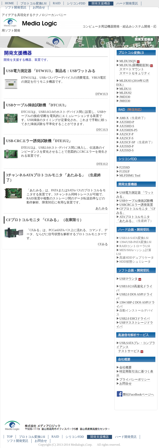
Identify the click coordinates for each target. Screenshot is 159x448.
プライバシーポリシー (134, 379)
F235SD (124, 167)
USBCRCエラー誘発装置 (136, 204)
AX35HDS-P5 (128, 130)
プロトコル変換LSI (33, 3)
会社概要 (125, 367)
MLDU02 (125, 92)
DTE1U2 (102, 164)
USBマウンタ (130, 279)
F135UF (124, 171)
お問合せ (39, 7)
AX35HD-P (126, 122)
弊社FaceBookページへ (135, 394)
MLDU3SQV (129, 61)
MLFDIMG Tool (129, 175)
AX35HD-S (126, 126)
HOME (9, 3)
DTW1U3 (101, 94)
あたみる (101, 208)
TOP (10, 436)
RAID (56, 3)
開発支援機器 (101, 3)
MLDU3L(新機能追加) (136, 65)
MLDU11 (125, 88)
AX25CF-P (126, 134)
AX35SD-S (126, 150)
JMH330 (124, 100)
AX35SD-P (126, 146)
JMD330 (124, 96)
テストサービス (131, 351)
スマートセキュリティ (134, 73)
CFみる (103, 244)
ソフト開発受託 (15, 7)
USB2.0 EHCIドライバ (134, 318)
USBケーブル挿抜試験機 (136, 200)
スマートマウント (131, 69)
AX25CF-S (126, 138)
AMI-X (124, 118)
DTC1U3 (102, 129)
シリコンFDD (76, 3)
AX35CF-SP (127, 142)
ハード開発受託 (127, 3)
